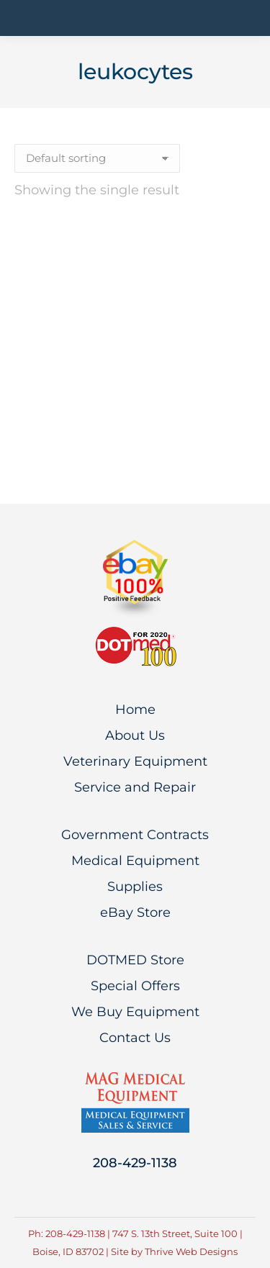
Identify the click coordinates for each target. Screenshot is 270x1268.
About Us (135, 735)
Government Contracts (135, 835)
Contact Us (135, 1038)
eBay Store (135, 912)
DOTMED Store (135, 960)
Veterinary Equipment (135, 761)
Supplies (135, 887)
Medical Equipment (135, 861)
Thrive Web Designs (191, 1251)
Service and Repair (135, 787)
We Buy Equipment (135, 1012)
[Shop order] (97, 158)
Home (135, 709)
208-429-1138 (135, 1163)
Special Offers (135, 986)
